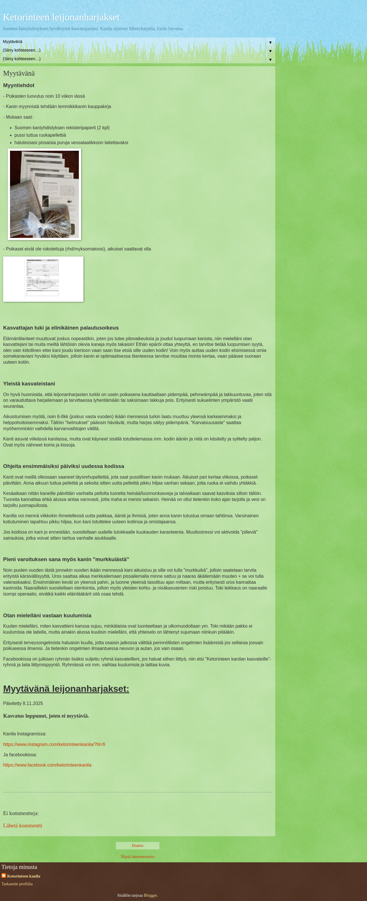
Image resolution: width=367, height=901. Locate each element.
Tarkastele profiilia (17, 884)
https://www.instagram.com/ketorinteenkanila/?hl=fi (54, 744)
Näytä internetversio (137, 856)
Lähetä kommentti (22, 825)
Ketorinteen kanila (23, 876)
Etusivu (137, 846)
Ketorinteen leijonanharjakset (61, 16)
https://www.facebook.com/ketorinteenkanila (47, 765)
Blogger (150, 895)
